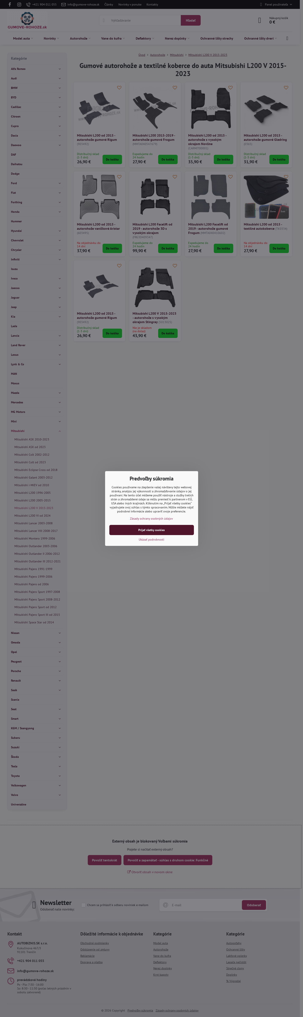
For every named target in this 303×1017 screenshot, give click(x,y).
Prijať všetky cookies (151, 530)
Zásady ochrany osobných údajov (151, 518)
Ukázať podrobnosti (151, 539)
